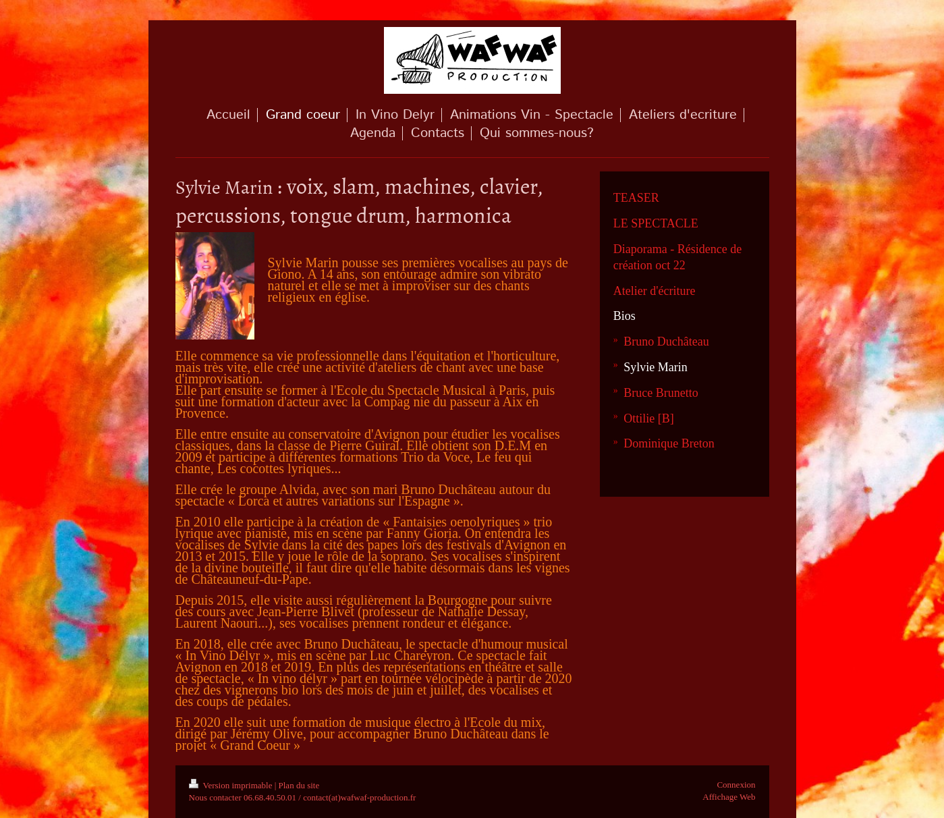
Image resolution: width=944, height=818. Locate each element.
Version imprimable (232, 785)
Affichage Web (728, 797)
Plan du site (299, 785)
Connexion (736, 785)
